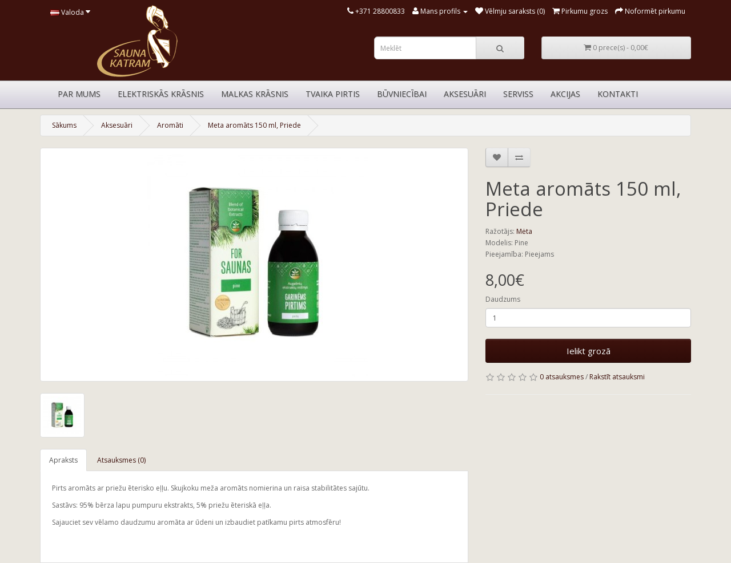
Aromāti (170, 125)
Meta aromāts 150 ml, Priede (254, 125)
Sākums (64, 125)
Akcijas (565, 93)
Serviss (518, 93)
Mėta (524, 231)
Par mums (79, 93)
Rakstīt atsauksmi (617, 377)
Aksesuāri (465, 93)
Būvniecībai (402, 93)
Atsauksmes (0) (121, 460)
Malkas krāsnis (254, 93)
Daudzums (502, 299)
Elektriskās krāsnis (161, 93)
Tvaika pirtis (333, 93)
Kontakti (617, 93)
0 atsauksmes (562, 377)
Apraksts (63, 460)
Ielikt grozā (588, 351)
